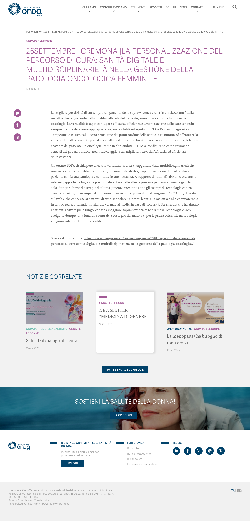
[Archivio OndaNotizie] (170, 292)
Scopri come (124, 415)
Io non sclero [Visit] (134, 459)
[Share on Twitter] (17, 113)
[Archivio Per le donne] (30, 294)
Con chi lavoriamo (113, 7)
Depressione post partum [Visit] (142, 464)
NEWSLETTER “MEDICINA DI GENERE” (124, 313)
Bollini (171, 7)
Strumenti (138, 7)
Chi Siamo (89, 7)
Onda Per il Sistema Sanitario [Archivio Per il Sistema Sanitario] (46, 329)
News (183, 7)
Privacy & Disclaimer (20, 500)
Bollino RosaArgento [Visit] (139, 453)
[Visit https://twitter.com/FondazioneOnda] (221, 451)
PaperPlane (33, 503)
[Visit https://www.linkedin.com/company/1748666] (176, 451)
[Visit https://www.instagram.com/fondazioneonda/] (198, 451)
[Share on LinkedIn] (17, 137)
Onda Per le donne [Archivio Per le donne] (39, 40)
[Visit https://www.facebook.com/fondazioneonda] (187, 451)
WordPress (62, 503)
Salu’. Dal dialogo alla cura (51, 340)
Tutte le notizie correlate (125, 369)
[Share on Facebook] (17, 125)
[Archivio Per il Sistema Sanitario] (30, 292)
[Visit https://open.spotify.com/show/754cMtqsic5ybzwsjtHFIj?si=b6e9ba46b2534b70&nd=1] (210, 451)
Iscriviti (72, 463)
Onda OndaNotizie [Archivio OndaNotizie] (179, 329)
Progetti (155, 7)
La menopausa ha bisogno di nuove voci (194, 339)
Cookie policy (41, 500)
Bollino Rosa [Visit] (134, 448)
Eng (221, 7)
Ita (214, 7)
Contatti (197, 7)
